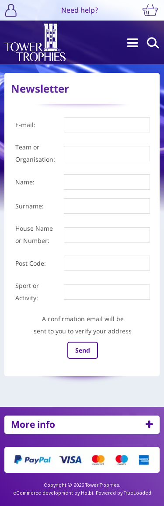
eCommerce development (43, 493)
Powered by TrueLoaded (123, 493)
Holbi (87, 493)
